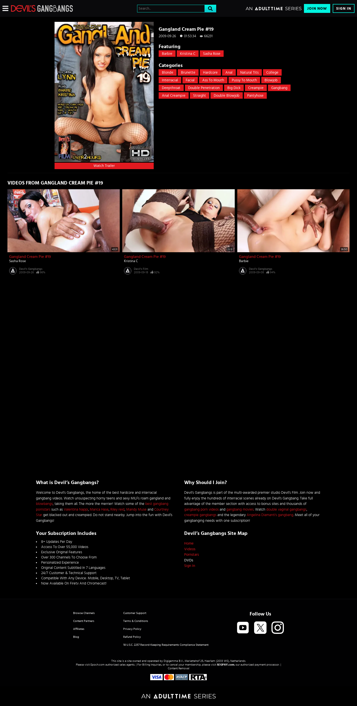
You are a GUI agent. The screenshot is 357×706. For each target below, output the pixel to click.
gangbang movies (240, 509)
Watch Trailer (104, 166)
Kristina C (187, 54)
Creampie (256, 88)
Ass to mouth (213, 80)
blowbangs (44, 504)
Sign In (343, 8)
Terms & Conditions (135, 620)
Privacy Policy (132, 628)
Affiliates (78, 628)
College (272, 72)
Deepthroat (171, 88)
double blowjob (226, 95)
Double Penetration (204, 88)
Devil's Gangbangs (30, 268)
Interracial (170, 80)
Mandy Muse (136, 509)
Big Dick (233, 88)
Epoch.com (97, 664)
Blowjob (271, 80)
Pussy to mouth (244, 80)
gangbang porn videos (201, 509)
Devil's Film (141, 268)
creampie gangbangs (200, 515)
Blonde (167, 72)
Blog (76, 636)
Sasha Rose (211, 54)
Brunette (188, 72)
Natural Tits (249, 72)
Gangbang (279, 88)
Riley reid (117, 509)
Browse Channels (84, 613)
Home (189, 543)
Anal (229, 72)
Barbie (167, 54)
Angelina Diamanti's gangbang (270, 515)
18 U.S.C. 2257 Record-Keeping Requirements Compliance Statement (165, 644)
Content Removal (178, 668)
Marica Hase (99, 509)
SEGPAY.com (225, 664)
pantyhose (255, 95)
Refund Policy (132, 636)
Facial (190, 80)
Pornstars (191, 554)
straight (199, 95)
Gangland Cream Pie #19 (30, 257)
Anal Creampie (173, 95)
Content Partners (83, 620)
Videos (189, 549)
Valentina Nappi (76, 509)
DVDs (188, 560)
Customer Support (134, 613)
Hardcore (210, 72)
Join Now (317, 8)
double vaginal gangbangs (286, 509)
